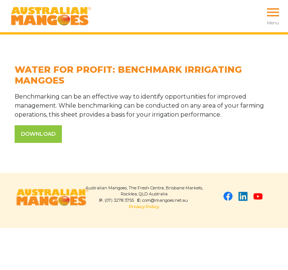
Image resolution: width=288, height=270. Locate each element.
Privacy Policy (144, 206)
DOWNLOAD (38, 133)
